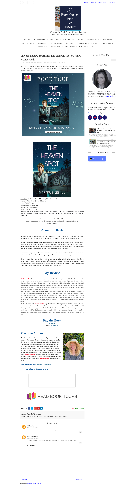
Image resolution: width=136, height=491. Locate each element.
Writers (96, 43)
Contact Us (112, 3)
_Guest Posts (70, 43)
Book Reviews (33, 62)
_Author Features (68, 39)
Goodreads (47, 364)
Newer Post (24, 479)
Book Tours (40, 62)
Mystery (52, 62)
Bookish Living (56, 47)
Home (86, 3)
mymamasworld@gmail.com (99, 113)
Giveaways (95, 47)
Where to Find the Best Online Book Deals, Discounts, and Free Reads (106, 130)
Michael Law (31, 426)
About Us (93, 3)
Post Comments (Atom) (34, 483)
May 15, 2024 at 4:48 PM (33, 438)
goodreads (54, 326)
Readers (80, 39)
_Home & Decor (83, 47)
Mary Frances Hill (32, 436)
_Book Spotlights (40, 39)
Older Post (79, 479)
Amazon (52, 323)
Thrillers (63, 62)
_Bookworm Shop (84, 43)
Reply (80, 432)
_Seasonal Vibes (69, 47)
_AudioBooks (42, 43)
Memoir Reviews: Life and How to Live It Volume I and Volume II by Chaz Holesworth (106, 141)
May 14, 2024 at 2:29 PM (33, 427)
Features (27, 39)
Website (40, 364)
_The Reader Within (28, 43)
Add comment (31, 446)
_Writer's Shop (42, 47)
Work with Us (102, 3)
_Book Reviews (54, 39)
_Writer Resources (108, 43)
